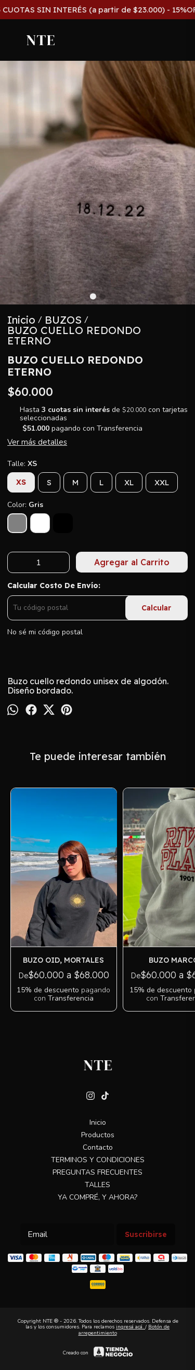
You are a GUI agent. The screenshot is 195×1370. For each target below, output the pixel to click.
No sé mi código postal (45, 632)
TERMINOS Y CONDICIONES (98, 1160)
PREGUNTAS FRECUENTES (97, 1172)
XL (129, 482)
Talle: (22, 464)
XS (21, 482)
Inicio (97, 1122)
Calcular (156, 608)
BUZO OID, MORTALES (64, 960)
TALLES (97, 1185)
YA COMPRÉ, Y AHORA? (97, 1197)
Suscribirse (146, 1234)
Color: (25, 505)
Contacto (98, 1147)
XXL (161, 482)
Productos (97, 1135)
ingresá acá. (130, 1327)
